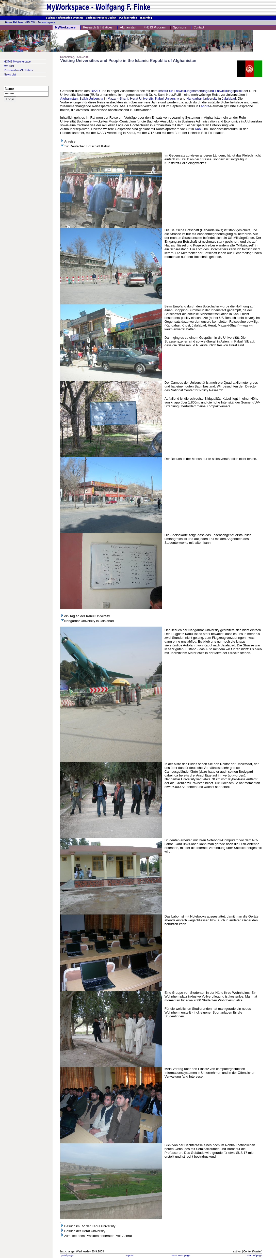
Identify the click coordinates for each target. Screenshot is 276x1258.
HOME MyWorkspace (17, 61)
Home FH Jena (14, 22)
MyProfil (9, 65)
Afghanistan (128, 27)
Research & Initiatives (97, 27)
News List (10, 74)
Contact (198, 27)
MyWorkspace (46, 22)
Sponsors (179, 27)
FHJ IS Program (155, 27)
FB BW (30, 22)
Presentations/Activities (18, 70)
